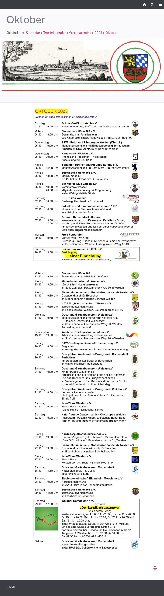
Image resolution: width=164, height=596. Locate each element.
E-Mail (11, 587)
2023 (98, 32)
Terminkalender (54, 32)
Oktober (111, 32)
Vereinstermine (80, 32)
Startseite (33, 32)
